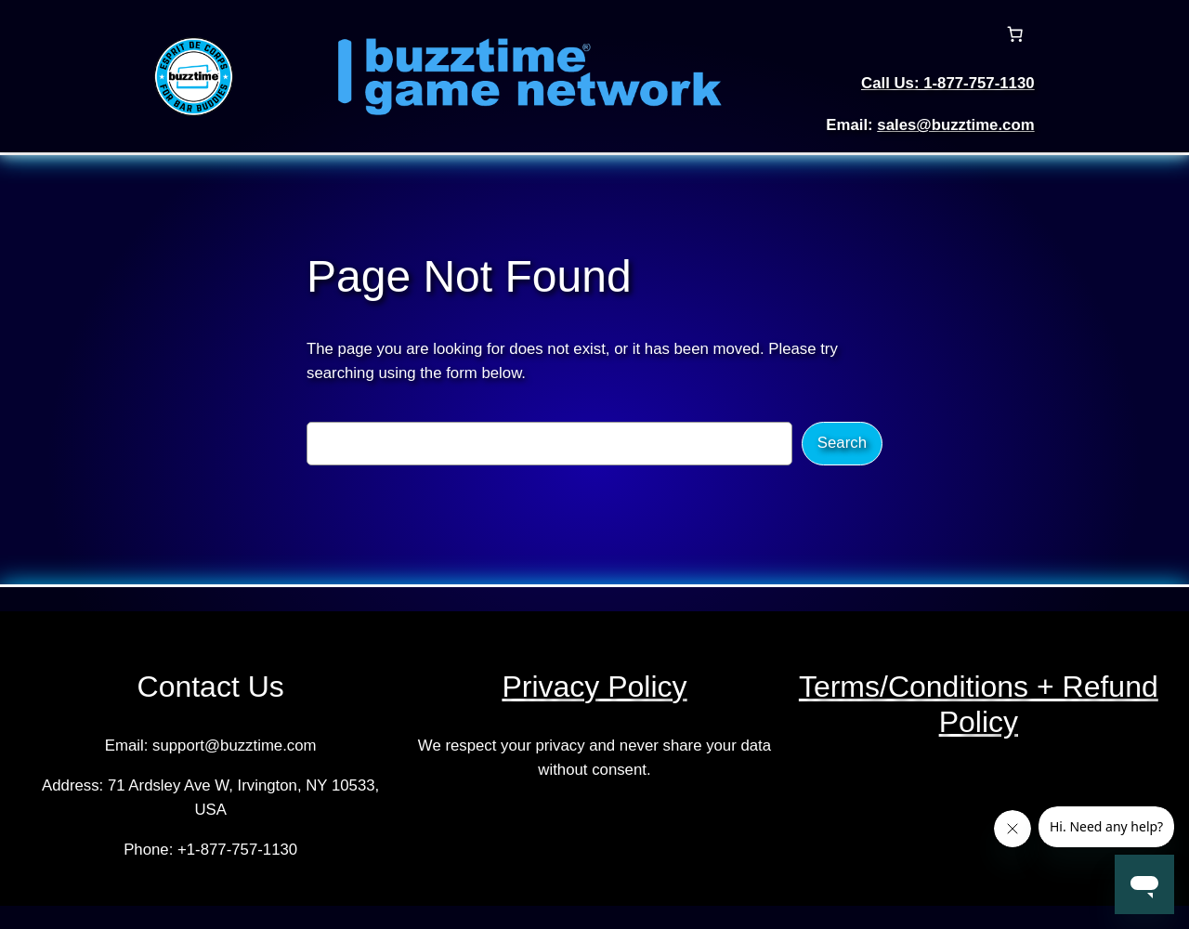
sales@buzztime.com (955, 125)
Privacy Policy (594, 686)
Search (842, 442)
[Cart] (1015, 34)
